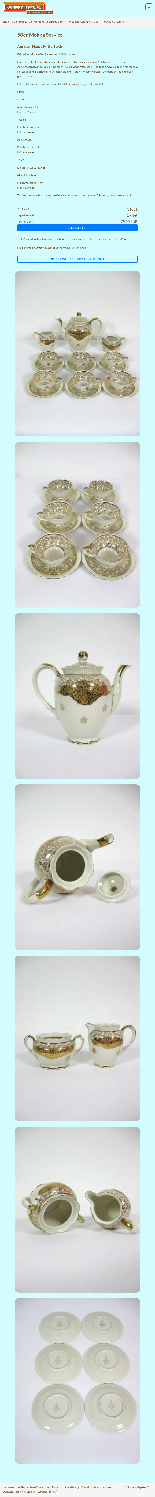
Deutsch (8, 1491)
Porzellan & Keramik (114, 21)
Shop (6, 21)
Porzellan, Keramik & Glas (82, 21)
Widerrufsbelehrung (38, 1487)
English (31, 1491)
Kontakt (86, 1487)
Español (42, 1491)
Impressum (9, 1487)
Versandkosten (32, 238)
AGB (21, 1487)
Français (20, 1491)
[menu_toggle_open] (148, 6)
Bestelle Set (77, 227)
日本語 (53, 1491)
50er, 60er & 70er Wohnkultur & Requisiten (38, 21)
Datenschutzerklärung (65, 1487)
